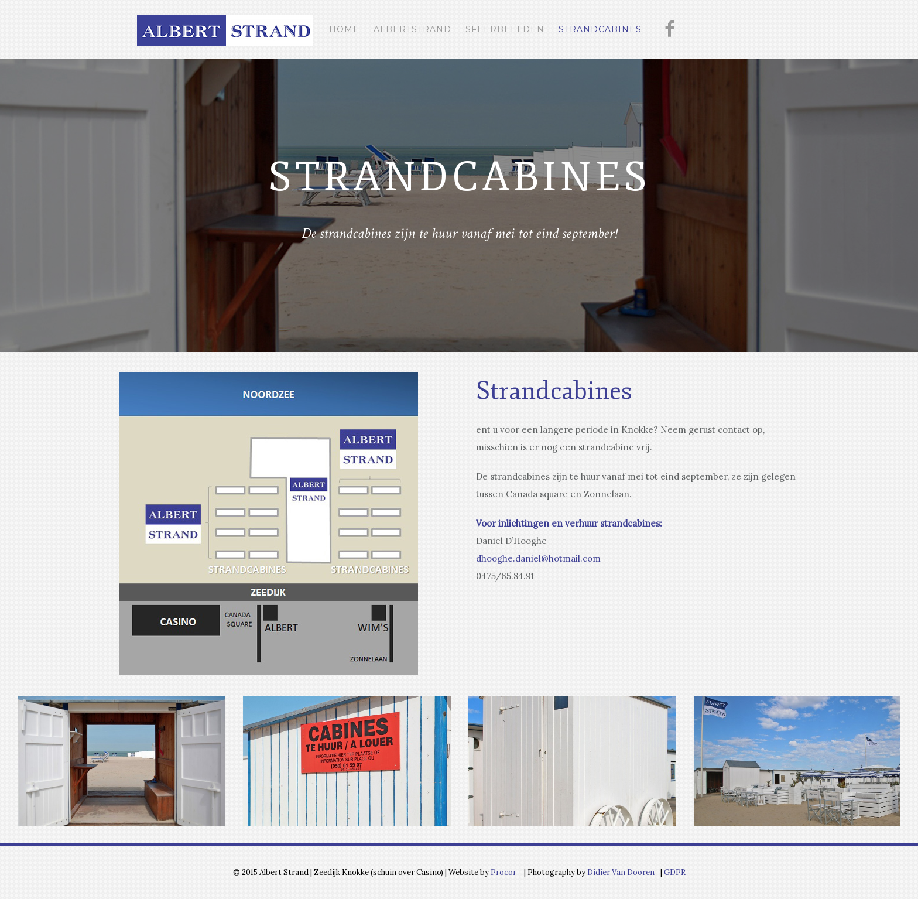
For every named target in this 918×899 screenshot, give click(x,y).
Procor (503, 872)
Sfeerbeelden (504, 29)
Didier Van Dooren (621, 872)
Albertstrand (412, 29)
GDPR (674, 872)
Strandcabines (600, 29)
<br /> (526, 623)
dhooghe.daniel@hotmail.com (538, 558)
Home (344, 29)
